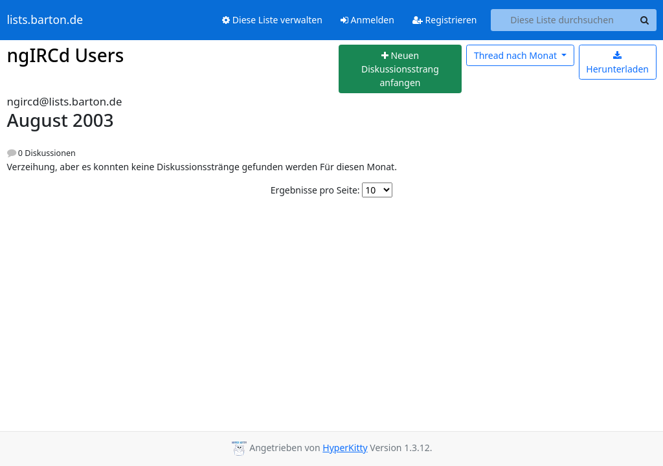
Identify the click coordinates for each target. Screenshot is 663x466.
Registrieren (444, 20)
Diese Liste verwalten (272, 20)
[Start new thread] (400, 69)
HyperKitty (344, 447)
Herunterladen (617, 63)
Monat (516, 55)
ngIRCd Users (65, 55)
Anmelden (367, 20)
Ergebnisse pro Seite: (315, 190)
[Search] (645, 20)
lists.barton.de (45, 20)
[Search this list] (562, 20)
